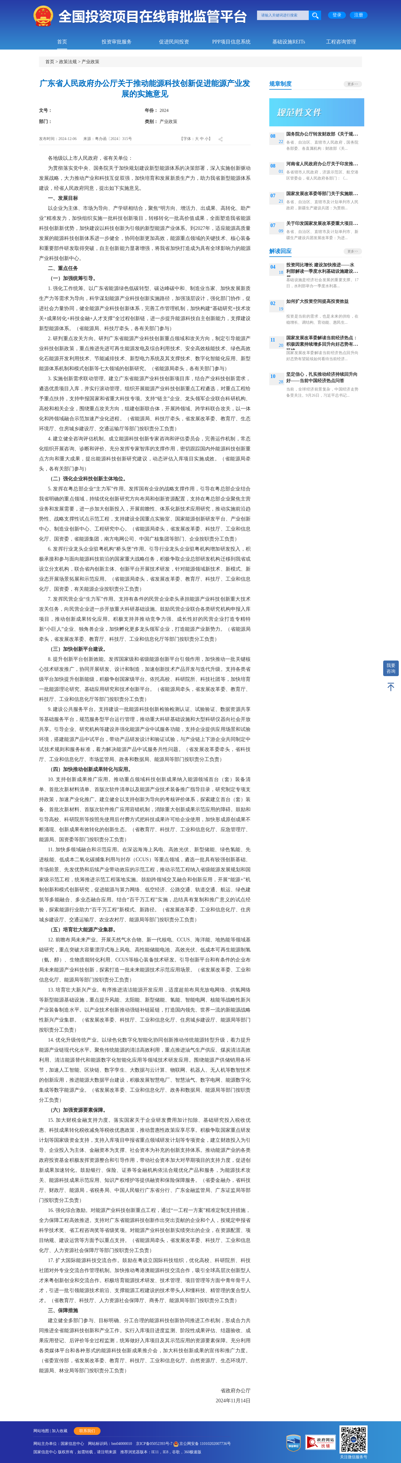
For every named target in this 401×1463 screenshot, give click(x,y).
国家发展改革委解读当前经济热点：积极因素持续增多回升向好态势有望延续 (322, 344)
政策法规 (68, 61)
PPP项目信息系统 (231, 42)
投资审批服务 (117, 42)
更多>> (353, 84)
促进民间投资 (174, 42)
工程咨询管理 (341, 42)
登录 (336, 15)
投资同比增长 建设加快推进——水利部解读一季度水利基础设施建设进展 (322, 271)
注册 (358, 15)
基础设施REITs (288, 42)
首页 (62, 42)
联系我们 (87, 1431)
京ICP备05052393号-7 (154, 1444)
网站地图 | (42, 1431)
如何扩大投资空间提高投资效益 (317, 301)
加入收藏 (59, 1431)
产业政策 (90, 61)
